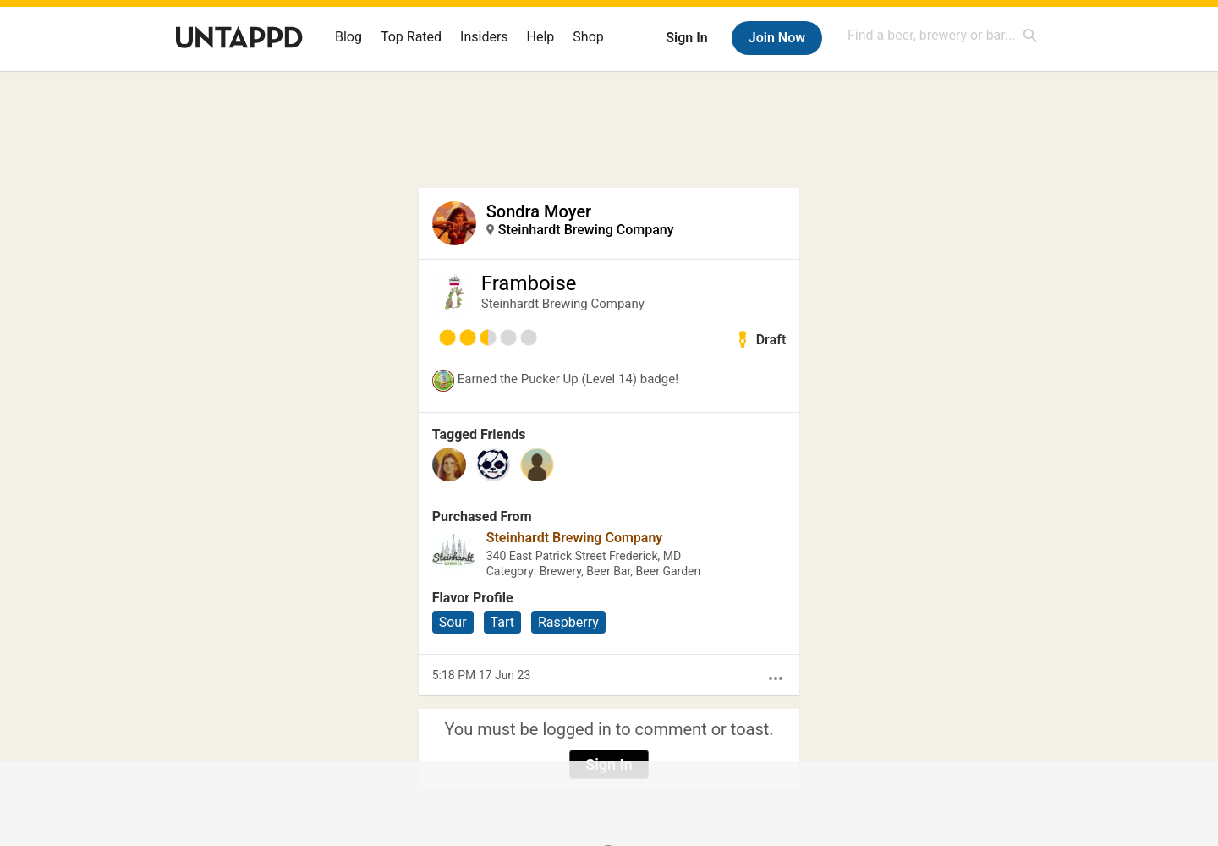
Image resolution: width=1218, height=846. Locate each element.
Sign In (686, 38)
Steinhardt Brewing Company (586, 230)
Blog (348, 37)
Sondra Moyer (538, 211)
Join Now (777, 38)
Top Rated (411, 37)
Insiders (484, 37)
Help (541, 37)
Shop (588, 37)
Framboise (529, 283)
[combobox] (943, 35)
